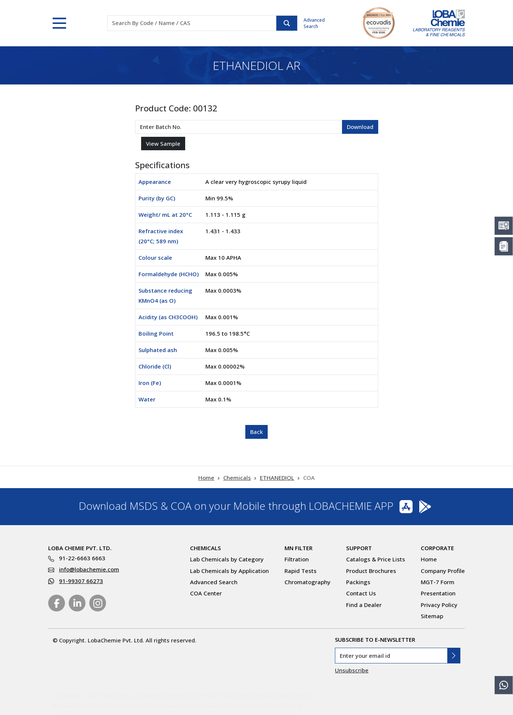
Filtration (297, 559)
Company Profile (443, 570)
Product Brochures (371, 570)
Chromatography (307, 582)
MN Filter (299, 548)
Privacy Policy (439, 604)
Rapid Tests (301, 570)
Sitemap (432, 616)
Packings (358, 582)
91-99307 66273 (81, 581)
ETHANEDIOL (277, 483)
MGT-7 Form (437, 582)
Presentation (438, 593)
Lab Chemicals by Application (229, 570)
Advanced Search (314, 23)
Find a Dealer (364, 604)
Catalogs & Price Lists (375, 559)
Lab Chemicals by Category (227, 559)
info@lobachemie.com (89, 569)
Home (206, 483)
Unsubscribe (352, 670)
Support (359, 548)
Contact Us (361, 593)
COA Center (206, 593)
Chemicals (237, 483)
